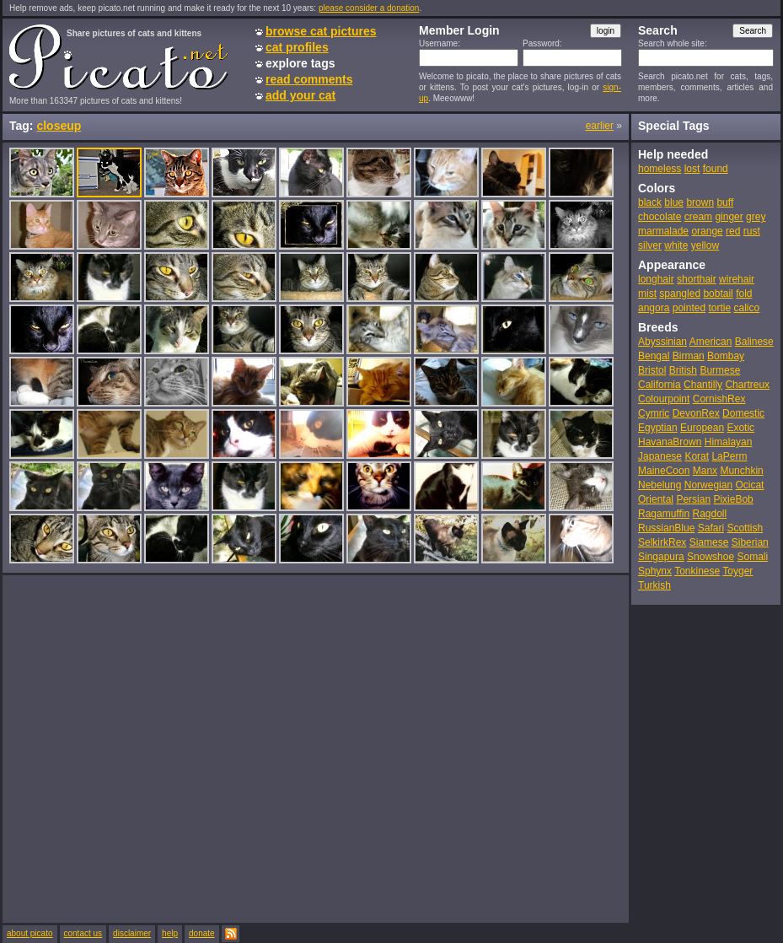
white (676, 245)
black (650, 202)
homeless (659, 169)
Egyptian (658, 428)
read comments (308, 79)
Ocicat (749, 485)
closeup (58, 125)
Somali (752, 557)
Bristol (652, 370)
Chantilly (703, 385)
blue (674, 202)
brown (700, 202)
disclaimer (132, 933)
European (702, 428)
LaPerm (729, 456)
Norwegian (708, 485)
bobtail (717, 293)
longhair (656, 279)
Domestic (743, 413)
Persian (693, 499)
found (715, 169)
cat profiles (297, 47)
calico (746, 308)
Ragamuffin (663, 514)
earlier (600, 126)
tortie (719, 308)
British (683, 370)
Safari (711, 528)
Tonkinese (697, 571)
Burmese (720, 370)
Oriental (655, 499)
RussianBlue (666, 528)
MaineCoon (663, 471)
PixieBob (733, 499)
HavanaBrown (669, 442)
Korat (696, 456)
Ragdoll (710, 514)
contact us (83, 933)
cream (698, 217)
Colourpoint (663, 399)
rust (751, 231)
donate (202, 933)
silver (650, 245)
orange (706, 231)
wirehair (736, 279)
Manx (705, 471)
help (170, 933)
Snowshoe (710, 557)
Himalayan (729, 442)
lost (692, 169)
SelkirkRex (662, 542)
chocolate (659, 217)
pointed (689, 308)
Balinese (754, 342)
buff (724, 202)
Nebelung (659, 485)
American (710, 342)
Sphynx (655, 571)
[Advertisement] (167, 748)
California (659, 385)
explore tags (300, 63)
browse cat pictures (321, 31)
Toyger (737, 571)
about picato (30, 933)
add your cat (300, 95)
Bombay (725, 356)
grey (755, 217)
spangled (679, 293)
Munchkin (741, 471)
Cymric (653, 413)
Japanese (660, 456)
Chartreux (747, 385)
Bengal (653, 356)
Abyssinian (662, 342)
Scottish (745, 528)
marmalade (663, 231)
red (733, 231)
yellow (705, 245)
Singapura (661, 557)
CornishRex (719, 399)
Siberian (750, 542)
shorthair (696, 279)
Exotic (740, 428)
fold (744, 293)
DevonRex (696, 413)
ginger (729, 217)
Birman (689, 356)
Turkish (654, 585)
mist (647, 293)
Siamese (709, 542)
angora (653, 308)
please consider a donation (369, 8)
